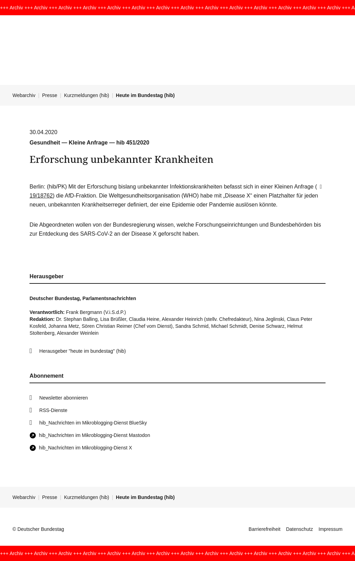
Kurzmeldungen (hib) (86, 95)
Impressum (331, 529)
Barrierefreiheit (264, 529)
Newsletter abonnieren (63, 398)
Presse (50, 95)
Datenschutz (299, 529)
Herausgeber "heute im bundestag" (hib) (82, 351)
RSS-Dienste (53, 410)
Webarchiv (23, 95)
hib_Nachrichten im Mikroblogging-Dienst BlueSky (93, 423)
